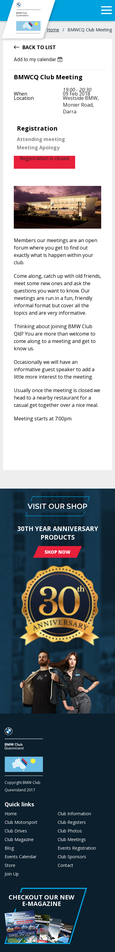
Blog (9, 848)
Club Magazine (19, 839)
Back (28, 47)
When (20, 93)
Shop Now (57, 552)
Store (10, 865)
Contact (65, 865)
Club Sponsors (72, 857)
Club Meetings (72, 839)
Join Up (12, 874)
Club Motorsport (21, 822)
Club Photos (70, 831)
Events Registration (77, 848)
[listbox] (39, 59)
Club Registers (72, 822)
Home (53, 30)
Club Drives (16, 831)
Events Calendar (20, 857)
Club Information (74, 814)
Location (24, 98)
